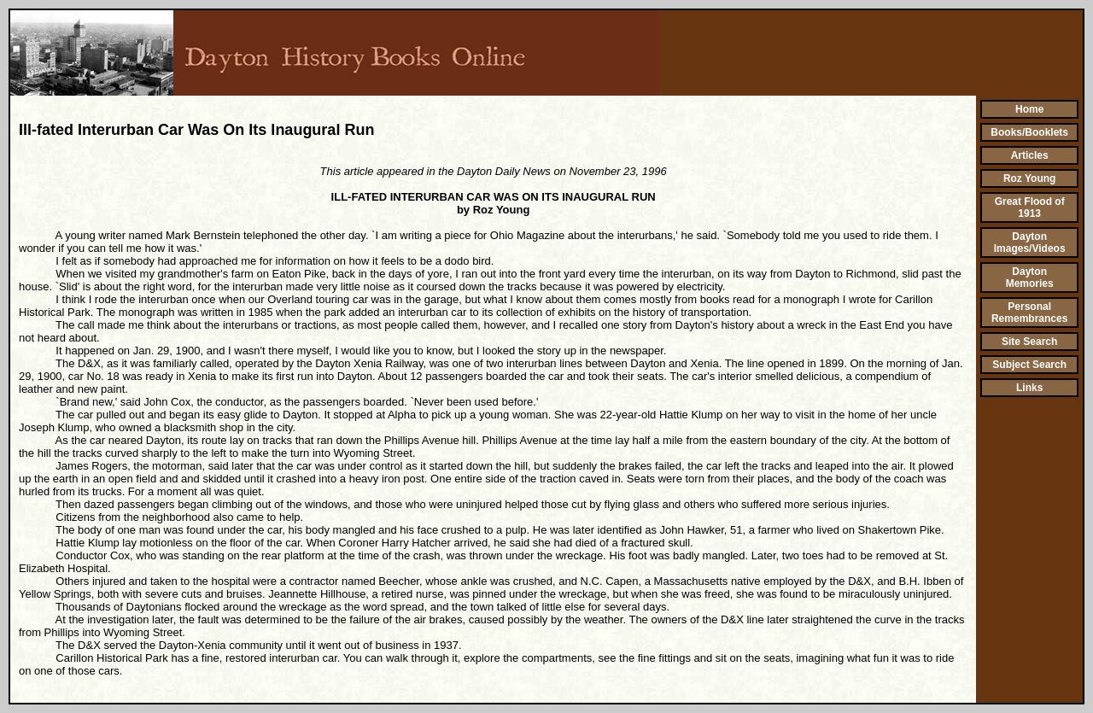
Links (1029, 388)
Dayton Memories (1030, 277)
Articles (1030, 155)
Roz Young (1029, 178)
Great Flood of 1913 (1030, 207)
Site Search (1029, 342)
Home (1029, 109)
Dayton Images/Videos (1030, 242)
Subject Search (1029, 365)
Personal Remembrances (1029, 312)
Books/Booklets (1029, 132)
